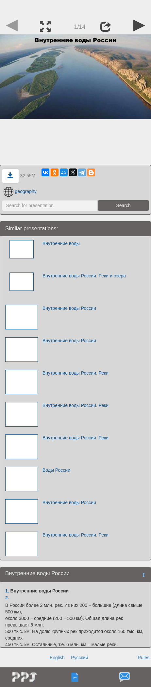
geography (20, 191)
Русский (79, 657)
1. (7, 590)
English (57, 657)
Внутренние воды (61, 243)
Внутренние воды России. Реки (75, 373)
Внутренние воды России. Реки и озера (84, 275)
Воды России (56, 470)
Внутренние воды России (69, 308)
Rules (143, 657)
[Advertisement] (75, 8)
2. (7, 597)
